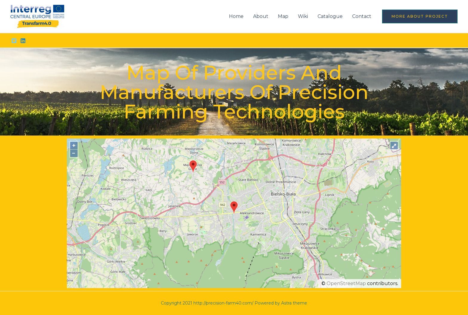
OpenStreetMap (346, 283)
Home (236, 16)
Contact (361, 16)
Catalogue (330, 16)
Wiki (303, 16)
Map (283, 16)
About (260, 16)
